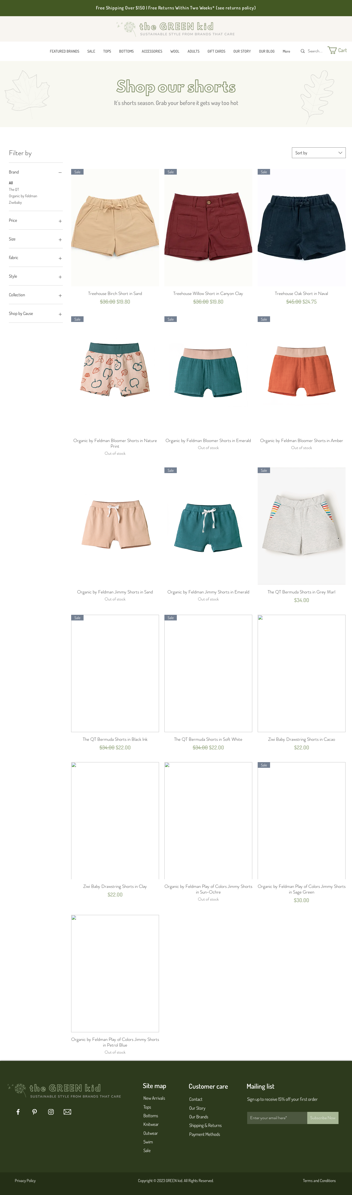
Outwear (150, 1133)
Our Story (197, 1108)
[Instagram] (51, 1112)
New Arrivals (154, 1098)
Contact (195, 1099)
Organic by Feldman (23, 195)
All (11, 182)
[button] (64, 51)
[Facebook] (18, 1112)
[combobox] (319, 152)
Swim (148, 1142)
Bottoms (150, 1115)
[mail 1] (67, 1112)
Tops (147, 1107)
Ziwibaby (15, 202)
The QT (14, 189)
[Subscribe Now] (323, 1118)
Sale (147, 1150)
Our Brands (198, 1116)
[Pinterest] (34, 1112)
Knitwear (151, 1124)
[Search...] (316, 51)
